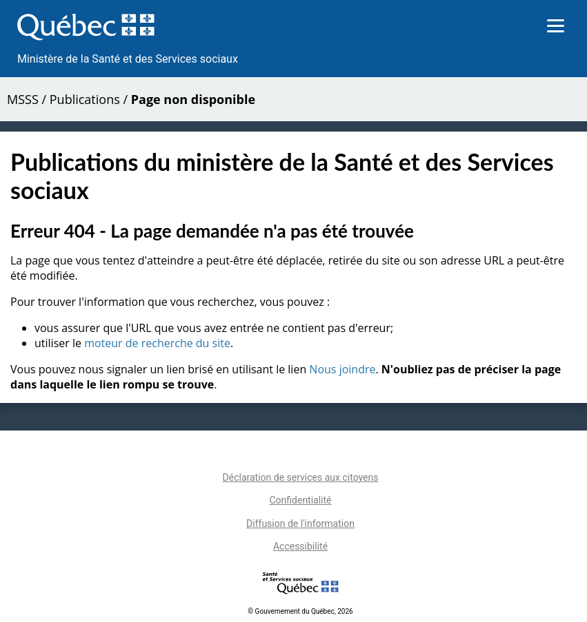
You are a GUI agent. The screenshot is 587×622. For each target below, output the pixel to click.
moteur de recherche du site (157, 343)
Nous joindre (342, 369)
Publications (85, 99)
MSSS (23, 99)
